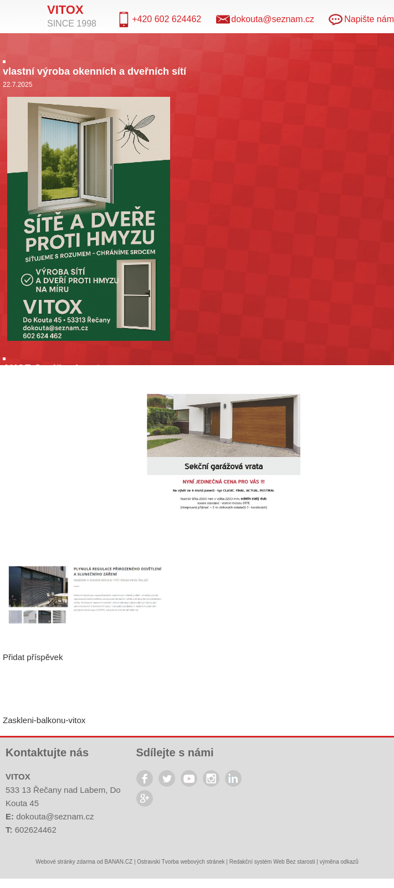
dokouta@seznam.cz (55, 816)
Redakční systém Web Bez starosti (272, 862)
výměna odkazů (339, 862)
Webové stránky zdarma (65, 862)
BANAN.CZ (119, 862)
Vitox (65, 10)
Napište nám (369, 19)
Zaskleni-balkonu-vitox (44, 720)
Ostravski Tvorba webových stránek (180, 862)
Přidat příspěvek (33, 657)
